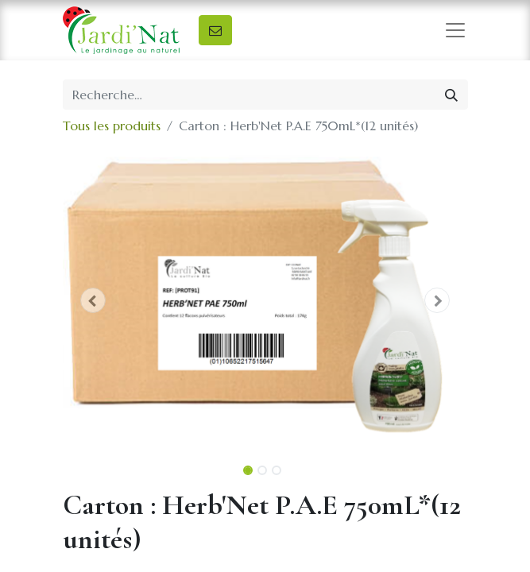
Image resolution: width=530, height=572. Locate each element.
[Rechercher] (451, 94)
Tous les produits (112, 125)
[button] (93, 300)
